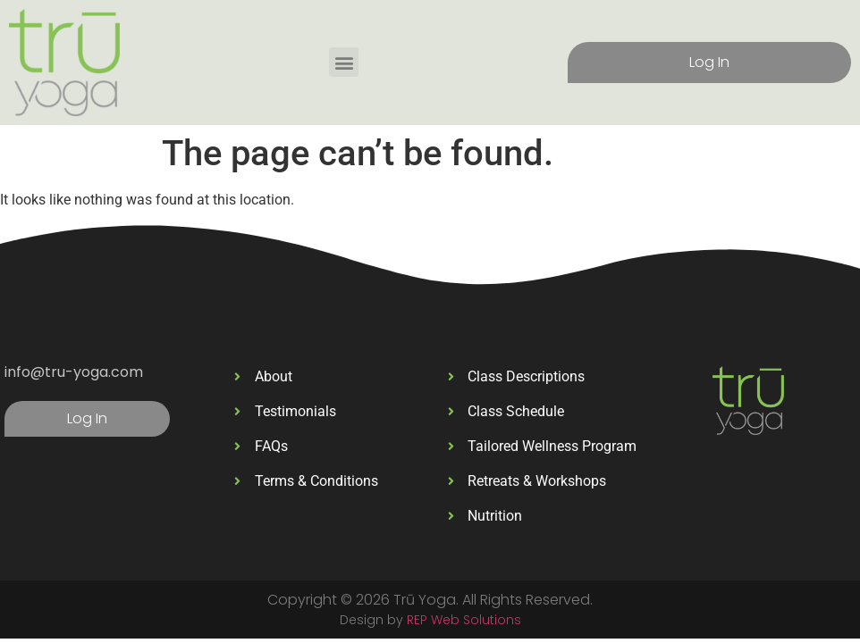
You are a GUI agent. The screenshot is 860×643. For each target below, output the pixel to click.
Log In (709, 62)
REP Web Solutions (464, 620)
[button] (343, 62)
